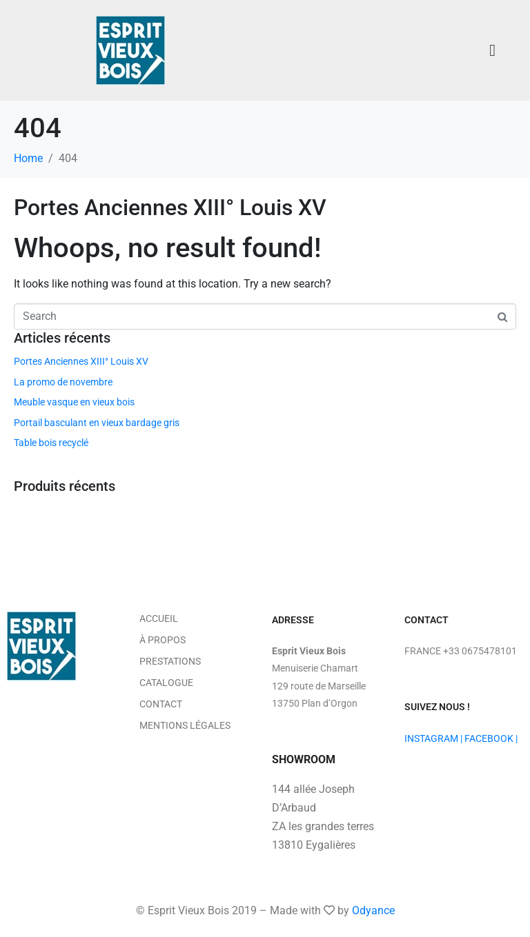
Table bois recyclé (51, 442)
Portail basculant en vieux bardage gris (96, 422)
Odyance (373, 910)
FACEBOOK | (491, 738)
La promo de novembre (63, 381)
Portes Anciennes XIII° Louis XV (170, 207)
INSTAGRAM (431, 738)
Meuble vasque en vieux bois (74, 401)
